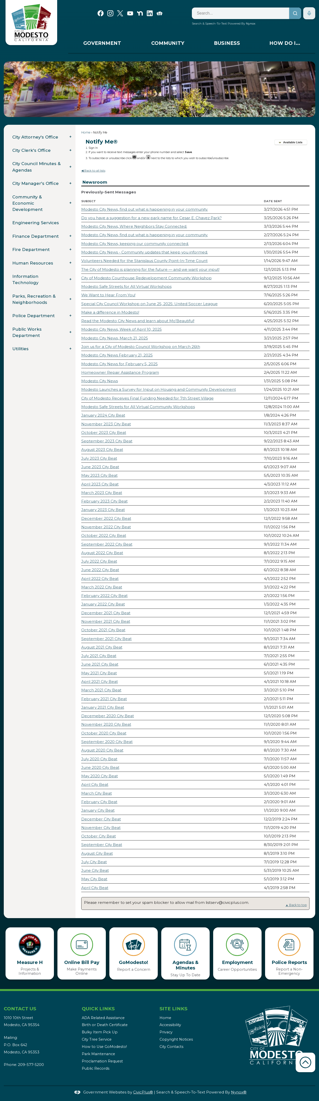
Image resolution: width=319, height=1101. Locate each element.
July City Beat (94, 862)
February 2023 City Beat (104, 501)
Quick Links (98, 1009)
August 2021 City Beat (101, 647)
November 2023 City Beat (106, 424)
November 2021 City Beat (105, 621)
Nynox (250, 23)
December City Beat (101, 819)
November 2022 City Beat (106, 527)
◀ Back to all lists (93, 170)
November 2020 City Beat (106, 724)
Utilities (20, 348)
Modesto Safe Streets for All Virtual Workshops (126, 286)
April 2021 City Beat (99, 681)
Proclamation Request (102, 1061)
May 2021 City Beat (99, 673)
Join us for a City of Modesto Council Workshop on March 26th (140, 346)
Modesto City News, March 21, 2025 (114, 338)
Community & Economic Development (27, 203)
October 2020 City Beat (103, 733)
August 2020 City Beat (102, 750)
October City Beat (98, 836)
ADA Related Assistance (103, 1018)
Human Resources (32, 263)
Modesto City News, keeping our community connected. (135, 243)
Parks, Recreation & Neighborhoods (34, 299)
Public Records (95, 1068)
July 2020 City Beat (99, 759)
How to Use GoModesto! (104, 1046)
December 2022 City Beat (106, 518)
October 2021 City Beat (103, 630)
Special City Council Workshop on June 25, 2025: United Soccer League (149, 303)
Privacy (166, 1032)
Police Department (33, 315)
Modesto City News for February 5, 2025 (119, 363)
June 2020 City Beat (100, 767)
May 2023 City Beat (99, 475)
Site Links (173, 1009)
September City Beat (101, 844)
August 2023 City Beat (102, 449)
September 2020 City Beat (107, 741)
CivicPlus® (143, 1092)
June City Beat (95, 870)
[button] (303, 89)
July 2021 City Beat (98, 655)
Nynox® (239, 1092)
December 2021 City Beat (105, 612)
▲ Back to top (296, 905)
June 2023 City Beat (100, 466)
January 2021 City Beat (102, 707)
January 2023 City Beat (103, 509)
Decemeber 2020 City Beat (107, 715)
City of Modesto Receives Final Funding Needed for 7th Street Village (147, 398)
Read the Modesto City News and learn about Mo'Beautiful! (137, 320)
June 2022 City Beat (100, 569)
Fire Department (31, 249)
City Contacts (171, 1046)
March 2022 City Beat (101, 587)
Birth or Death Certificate (105, 1025)
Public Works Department (27, 332)
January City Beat (98, 810)
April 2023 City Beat (100, 484)
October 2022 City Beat (103, 535)
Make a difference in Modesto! (110, 312)
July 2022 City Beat (99, 561)
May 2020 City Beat (99, 776)
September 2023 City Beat (106, 441)
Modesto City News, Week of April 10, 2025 (121, 329)
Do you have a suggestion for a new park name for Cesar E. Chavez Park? (151, 217)
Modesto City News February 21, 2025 (117, 355)
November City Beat (101, 827)
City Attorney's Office (35, 137)
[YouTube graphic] (130, 12)
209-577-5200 (31, 1064)
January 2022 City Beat (103, 604)
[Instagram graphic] (110, 12)
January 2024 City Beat (103, 415)
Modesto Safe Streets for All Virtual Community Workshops (138, 406)
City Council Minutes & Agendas (36, 166)
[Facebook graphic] (101, 12)
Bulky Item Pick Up (100, 1032)
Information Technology (25, 279)
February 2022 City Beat (104, 595)
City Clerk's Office (31, 150)
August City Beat (97, 853)
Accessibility (170, 1025)
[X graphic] (120, 12)
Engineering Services (35, 222)
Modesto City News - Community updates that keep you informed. (144, 252)
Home (86, 132)
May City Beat (94, 879)
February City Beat (99, 801)
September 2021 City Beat (106, 638)
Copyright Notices (176, 1039)
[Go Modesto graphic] (159, 12)
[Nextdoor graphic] (140, 12)
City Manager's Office (35, 183)
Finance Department (35, 236)
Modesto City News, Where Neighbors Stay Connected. (134, 226)
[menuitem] (102, 44)
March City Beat (96, 793)
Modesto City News (99, 381)
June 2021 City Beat (99, 664)
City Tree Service (97, 1039)
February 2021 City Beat (104, 698)
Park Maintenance (98, 1054)
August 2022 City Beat (102, 552)
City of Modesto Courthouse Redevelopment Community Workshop (146, 278)
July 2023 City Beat (99, 458)
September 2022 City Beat (106, 544)
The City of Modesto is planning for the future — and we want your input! (150, 269)
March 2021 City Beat (101, 690)
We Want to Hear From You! (108, 295)
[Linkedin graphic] (150, 12)
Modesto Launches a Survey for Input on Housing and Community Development (158, 389)
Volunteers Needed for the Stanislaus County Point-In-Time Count (144, 260)
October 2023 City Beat (103, 432)
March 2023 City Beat (101, 492)
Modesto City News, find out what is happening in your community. (144, 209)
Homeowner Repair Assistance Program (120, 372)
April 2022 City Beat (100, 578)
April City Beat (94, 784)
